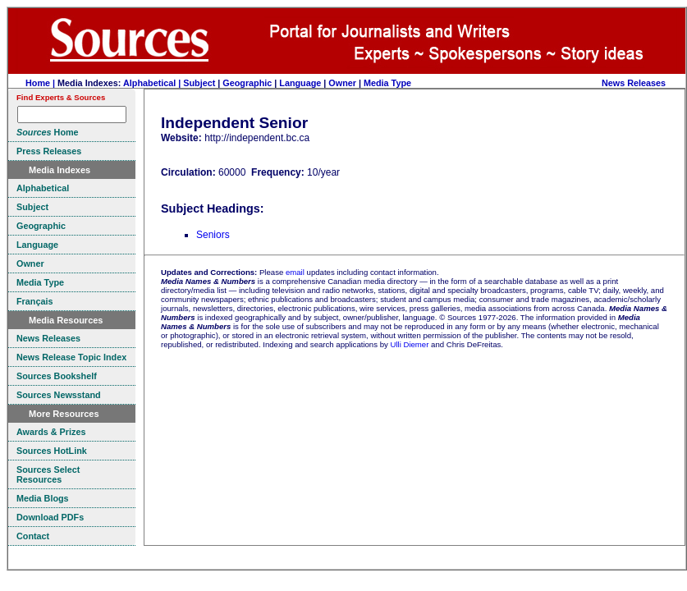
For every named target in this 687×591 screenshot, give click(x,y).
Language (300, 83)
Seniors (213, 235)
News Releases (634, 83)
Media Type (387, 83)
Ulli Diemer (409, 344)
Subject (199, 83)
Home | (41, 83)
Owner (342, 83)
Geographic (247, 83)
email (295, 272)
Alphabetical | (153, 83)
